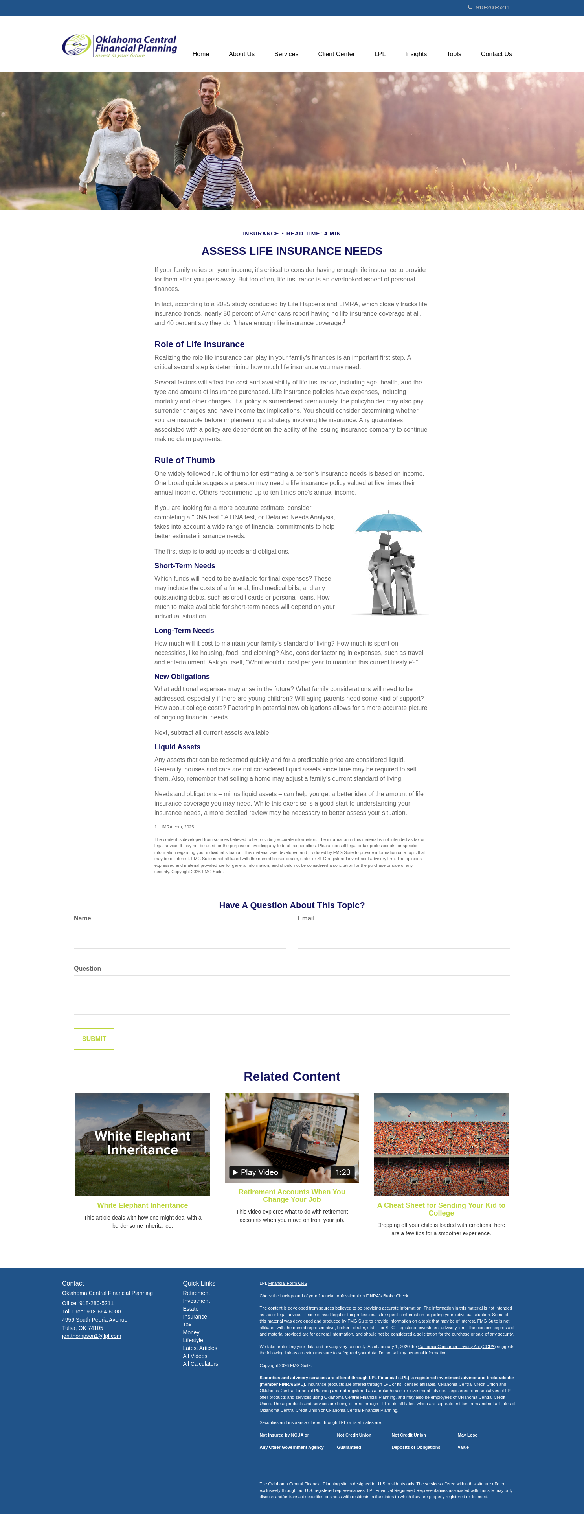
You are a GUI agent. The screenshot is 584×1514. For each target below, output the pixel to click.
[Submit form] (94, 1039)
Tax (187, 1324)
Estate (191, 1309)
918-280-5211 (489, 7)
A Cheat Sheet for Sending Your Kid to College (441, 1209)
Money (191, 1332)
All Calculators (200, 1364)
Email (306, 918)
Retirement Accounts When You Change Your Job (292, 1196)
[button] (241, 43)
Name (82, 918)
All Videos (195, 1356)
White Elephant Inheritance (142, 1205)
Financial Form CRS (287, 1283)
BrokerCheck (395, 1295)
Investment (196, 1301)
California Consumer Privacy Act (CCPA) (457, 1346)
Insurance (195, 1316)
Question (87, 968)
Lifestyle (193, 1340)
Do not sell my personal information (412, 1352)
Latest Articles (200, 1348)
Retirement (196, 1293)
